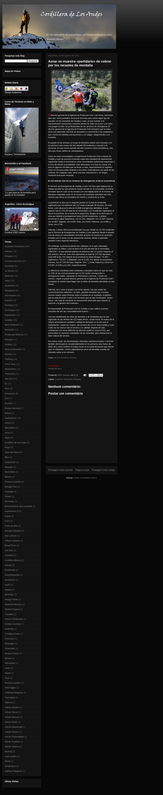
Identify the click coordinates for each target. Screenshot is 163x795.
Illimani (8, 658)
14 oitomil (9, 271)
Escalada (9, 266)
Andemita (9, 629)
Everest (8, 300)
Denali (8, 496)
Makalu (8, 590)
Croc (7, 398)
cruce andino (11, 756)
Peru (7, 388)
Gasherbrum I (11, 418)
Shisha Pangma (12, 609)
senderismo (10, 766)
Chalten (8, 344)
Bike (7, 457)
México (8, 477)
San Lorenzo (11, 536)
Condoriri (9, 555)
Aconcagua (10, 310)
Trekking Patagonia (14, 692)
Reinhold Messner (13, 604)
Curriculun (9, 638)
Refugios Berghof (13, 531)
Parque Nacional (12, 408)
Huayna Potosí (12, 653)
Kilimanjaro (10, 663)
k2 (6, 383)
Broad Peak (10, 545)
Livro (7, 521)
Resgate (77, 379)
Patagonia (9, 290)
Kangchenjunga (12, 575)
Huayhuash (10, 462)
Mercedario (10, 428)
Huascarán (10, 648)
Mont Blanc (10, 472)
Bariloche (9, 276)
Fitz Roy (8, 379)
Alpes (7, 437)
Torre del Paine (12, 452)
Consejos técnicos (13, 261)
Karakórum (10, 580)
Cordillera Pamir (12, 634)
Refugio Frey (11, 486)
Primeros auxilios (13, 683)
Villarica (8, 702)
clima (7, 433)
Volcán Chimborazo (14, 619)
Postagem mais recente (60, 470)
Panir (7, 678)
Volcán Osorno (12, 732)
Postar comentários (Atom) (85, 478)
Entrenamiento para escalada (18, 506)
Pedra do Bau (11, 526)
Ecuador (9, 403)
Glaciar (8, 565)
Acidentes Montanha (64, 379)
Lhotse (8, 423)
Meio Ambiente (12, 325)
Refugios (9, 339)
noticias (8, 251)
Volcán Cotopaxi (12, 540)
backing (8, 751)
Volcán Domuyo (12, 717)
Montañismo (10, 369)
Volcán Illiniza (11, 722)
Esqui (7, 447)
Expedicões (10, 315)
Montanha (9, 329)
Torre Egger (10, 687)
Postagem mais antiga (103, 470)
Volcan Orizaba (12, 707)
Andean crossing (12, 624)
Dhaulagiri (9, 643)
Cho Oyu (9, 550)
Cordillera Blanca (13, 560)
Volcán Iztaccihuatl (13, 727)
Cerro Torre (10, 364)
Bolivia (8, 413)
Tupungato (10, 697)
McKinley (9, 594)
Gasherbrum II (11, 511)
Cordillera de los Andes (15, 442)
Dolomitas (9, 501)
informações (10, 295)
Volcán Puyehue (12, 741)
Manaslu (9, 467)
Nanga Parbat (11, 599)
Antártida (9, 491)
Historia (8, 354)
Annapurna (10, 393)
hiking (7, 761)
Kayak (8, 516)
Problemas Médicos (14, 334)
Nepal (7, 673)
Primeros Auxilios (13, 482)
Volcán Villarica (12, 746)
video (7, 280)
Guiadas (9, 320)
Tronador (9, 614)
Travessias (10, 374)
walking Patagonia (13, 771)
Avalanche (10, 285)
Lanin (7, 668)
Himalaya (9, 305)
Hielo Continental (13, 349)
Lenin (7, 585)
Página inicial (82, 470)
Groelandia (10, 570)
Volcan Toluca (11, 712)
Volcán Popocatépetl (14, 736)
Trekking (9, 359)
